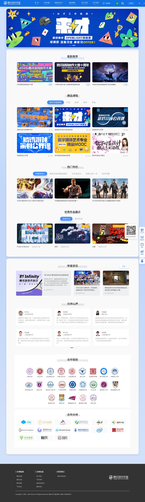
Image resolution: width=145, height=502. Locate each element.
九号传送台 (76, 174)
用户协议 (39, 476)
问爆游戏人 (40, 174)
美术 (85, 102)
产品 (68, 102)
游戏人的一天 (91, 174)
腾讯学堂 (19, 479)
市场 (94, 102)
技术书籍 (106, 174)
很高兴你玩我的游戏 (58, 174)
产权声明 (39, 479)
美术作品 (79, 219)
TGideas (19, 486)
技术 (77, 102)
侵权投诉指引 (40, 483)
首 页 (37, 3)
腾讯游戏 (19, 476)
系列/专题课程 (55, 102)
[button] (71, 45)
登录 (131, 3)
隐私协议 (39, 486)
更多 (124, 266)
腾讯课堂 (19, 483)
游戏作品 (66, 219)
